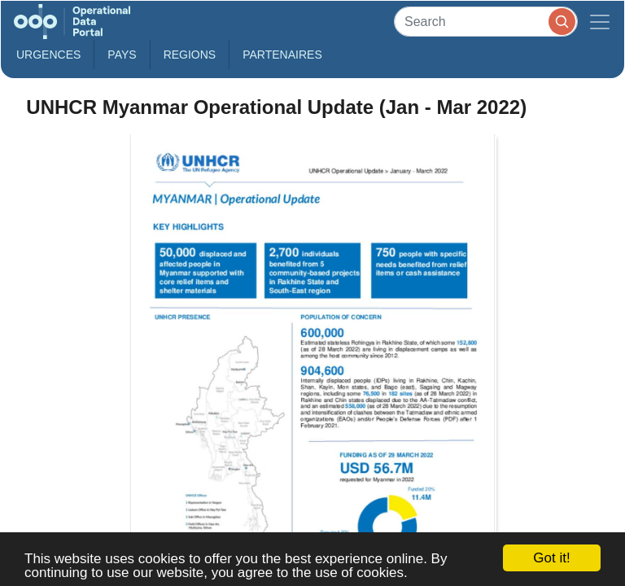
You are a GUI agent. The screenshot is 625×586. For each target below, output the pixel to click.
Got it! (551, 558)
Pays (121, 54)
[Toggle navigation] (600, 21)
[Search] (486, 22)
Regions (190, 54)
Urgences (48, 54)
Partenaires (282, 54)
